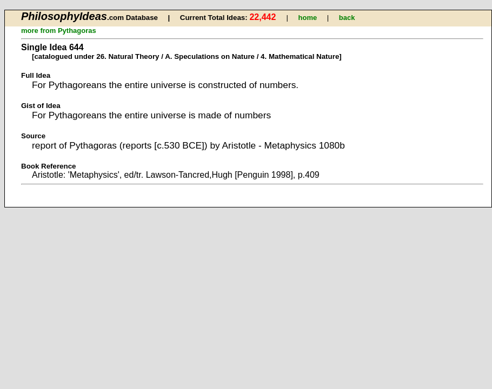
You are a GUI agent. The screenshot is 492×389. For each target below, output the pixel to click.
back (347, 18)
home (307, 18)
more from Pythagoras (58, 30)
